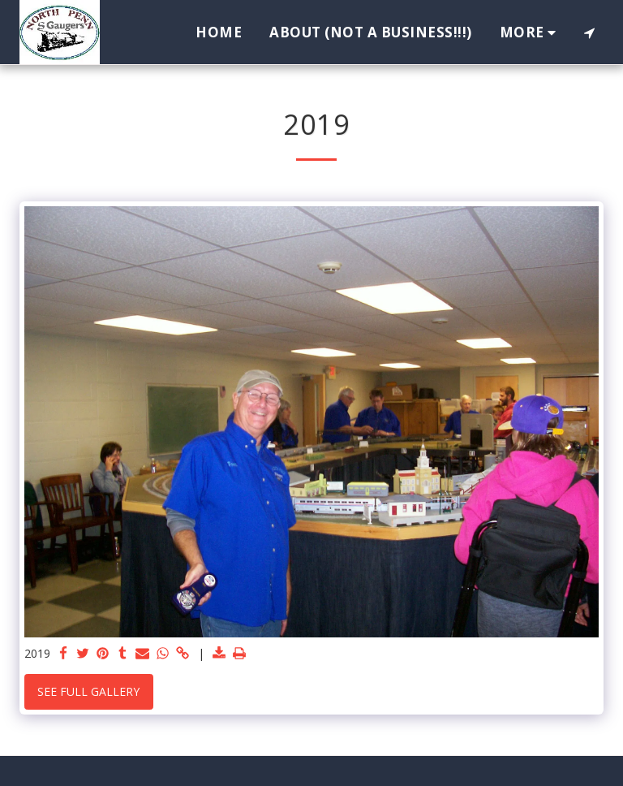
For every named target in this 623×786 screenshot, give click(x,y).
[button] (589, 32)
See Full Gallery (88, 691)
